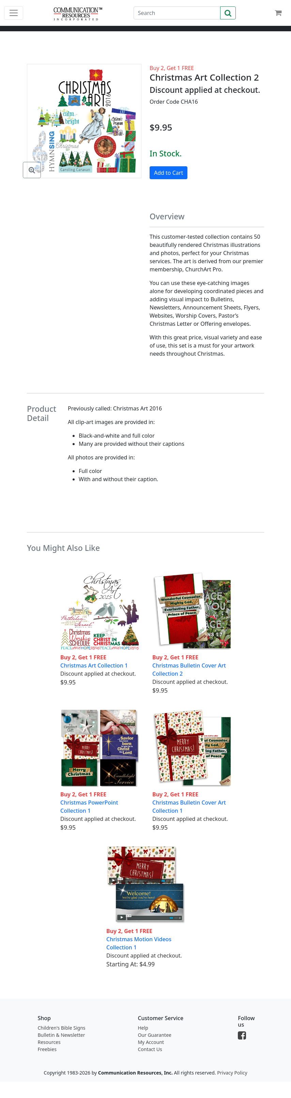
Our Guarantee (154, 1035)
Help (143, 1028)
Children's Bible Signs (61, 1028)
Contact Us (150, 1049)
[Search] (177, 12)
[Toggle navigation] (13, 13)
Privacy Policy (232, 1072)
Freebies (46, 1049)
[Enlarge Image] (32, 170)
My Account (151, 1042)
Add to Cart (168, 172)
